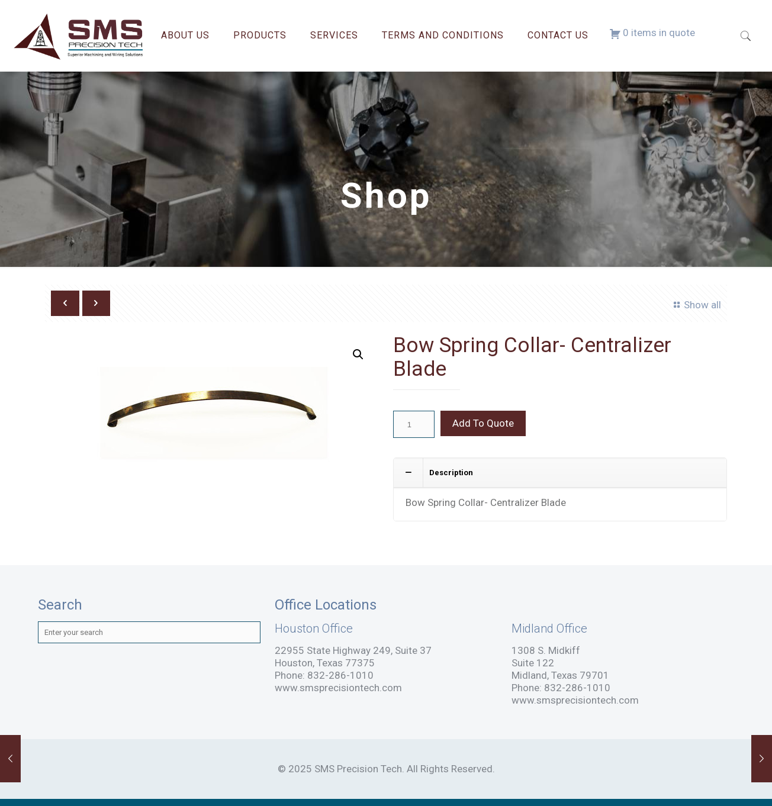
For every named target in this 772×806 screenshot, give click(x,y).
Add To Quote (483, 423)
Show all (695, 305)
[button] (358, 354)
